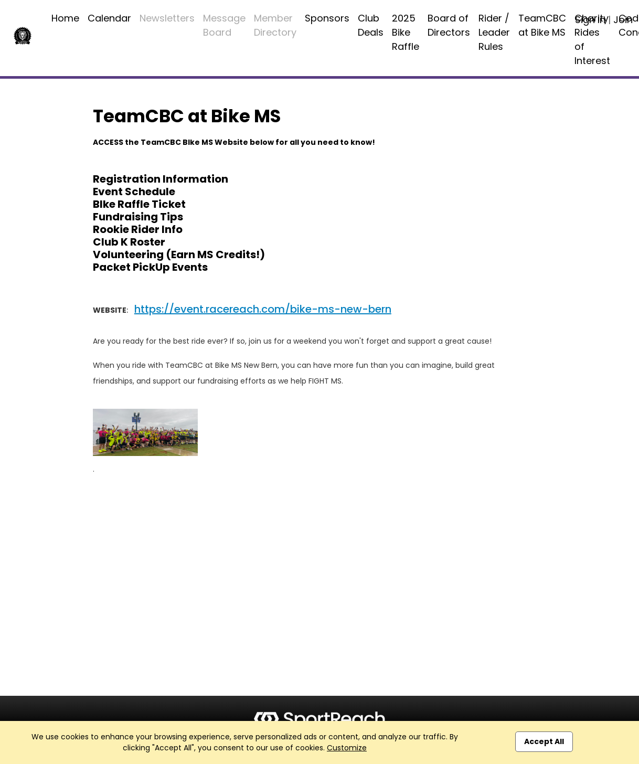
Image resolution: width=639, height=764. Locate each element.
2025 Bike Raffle (405, 32)
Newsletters (167, 18)
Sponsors (327, 18)
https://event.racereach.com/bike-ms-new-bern (262, 309)
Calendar (109, 18)
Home (65, 18)
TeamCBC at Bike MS (542, 25)
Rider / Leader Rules (494, 32)
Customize (347, 747)
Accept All (544, 741)
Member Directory (275, 25)
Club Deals (371, 25)
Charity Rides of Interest (592, 39)
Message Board (224, 25)
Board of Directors (449, 25)
